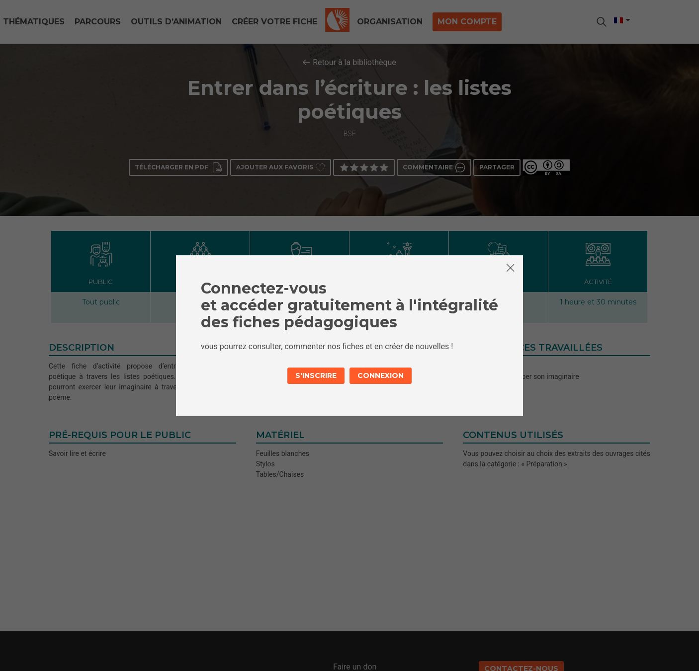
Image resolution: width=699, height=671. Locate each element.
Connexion (380, 375)
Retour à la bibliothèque (354, 62)
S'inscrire (316, 375)
